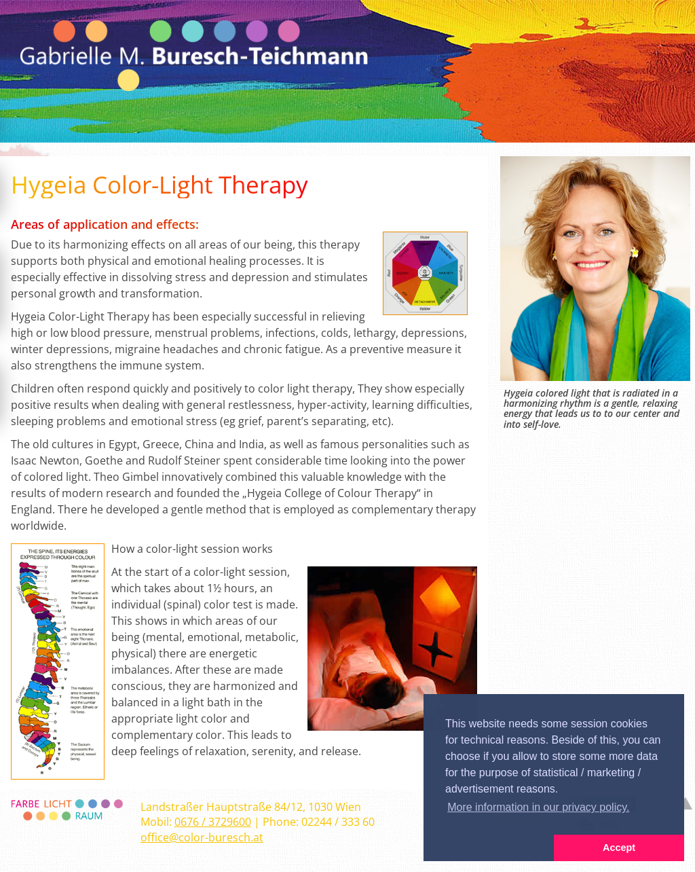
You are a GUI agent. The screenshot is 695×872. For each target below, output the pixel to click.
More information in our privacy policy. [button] (538, 807)
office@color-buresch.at (201, 837)
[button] (489, 848)
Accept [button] (619, 847)
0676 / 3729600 (212, 821)
